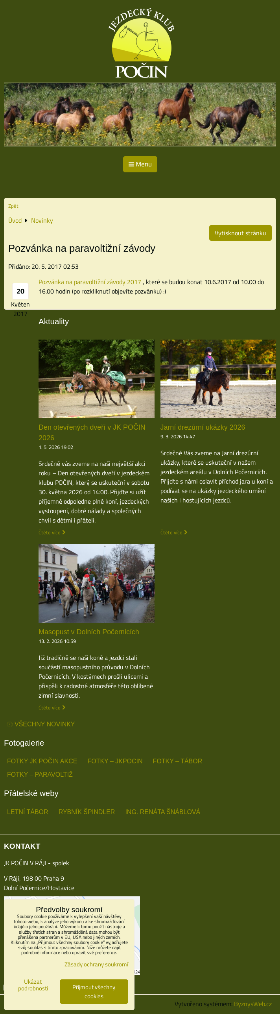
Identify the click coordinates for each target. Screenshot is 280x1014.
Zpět (13, 206)
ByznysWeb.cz (253, 1003)
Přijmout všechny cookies (93, 992)
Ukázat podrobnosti (33, 985)
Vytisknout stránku (240, 233)
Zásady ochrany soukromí (96, 964)
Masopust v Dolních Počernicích (89, 632)
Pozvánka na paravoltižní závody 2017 (90, 281)
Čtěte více (50, 532)
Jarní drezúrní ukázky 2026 (202, 427)
